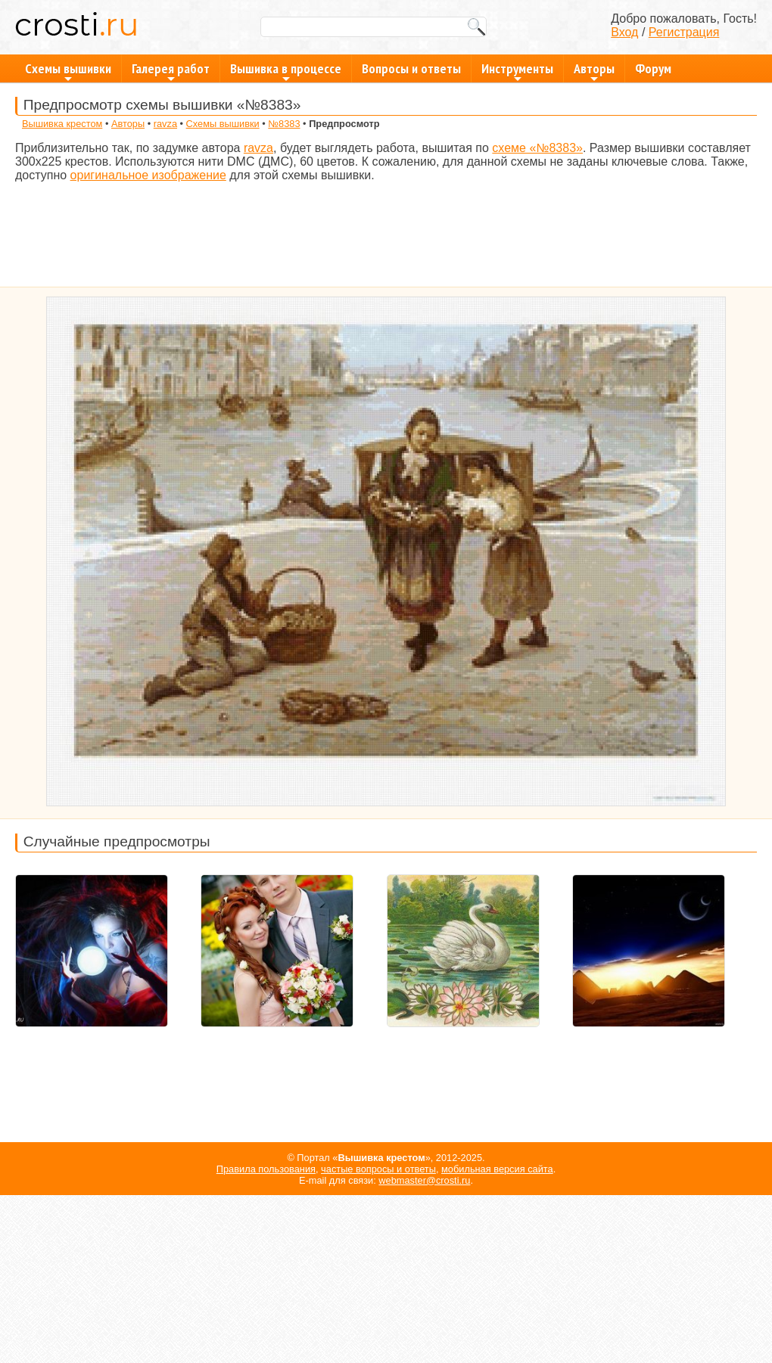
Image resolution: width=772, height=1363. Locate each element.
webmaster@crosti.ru (424, 1180)
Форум (653, 68)
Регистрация (684, 32)
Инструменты (517, 71)
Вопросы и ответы (411, 68)
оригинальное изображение (148, 175)
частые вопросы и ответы (378, 1169)
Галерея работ (171, 71)
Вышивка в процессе (285, 71)
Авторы (594, 71)
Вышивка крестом (62, 123)
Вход (624, 32)
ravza (165, 123)
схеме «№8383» (537, 147)
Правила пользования (266, 1169)
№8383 (284, 123)
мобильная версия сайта (497, 1169)
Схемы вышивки (68, 71)
